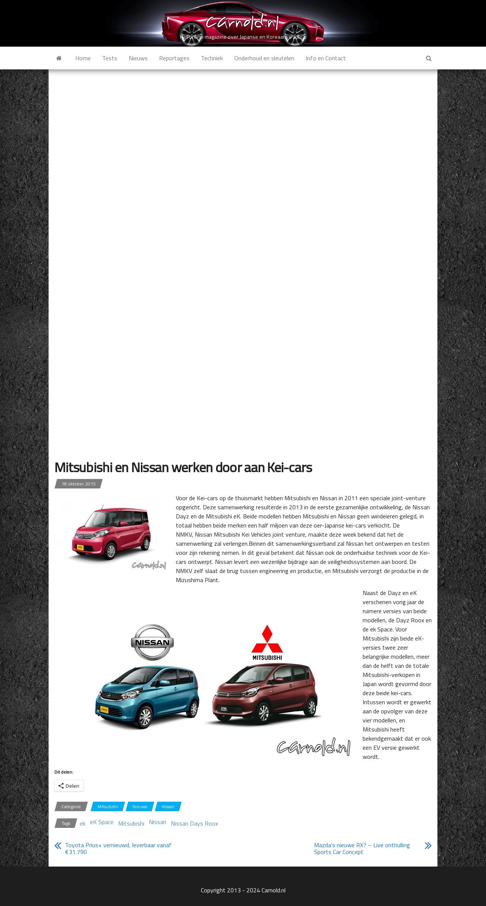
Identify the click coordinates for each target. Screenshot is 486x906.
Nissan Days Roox (194, 823)
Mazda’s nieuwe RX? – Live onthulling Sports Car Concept (362, 848)
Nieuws (138, 58)
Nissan (168, 806)
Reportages (174, 58)
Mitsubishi (108, 806)
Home (83, 58)
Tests (109, 58)
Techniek (212, 58)
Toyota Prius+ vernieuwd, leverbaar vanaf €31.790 (118, 848)
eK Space (102, 821)
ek (82, 823)
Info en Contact (326, 58)
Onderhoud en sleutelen (264, 58)
